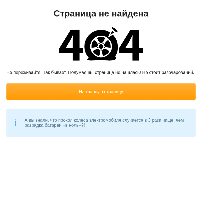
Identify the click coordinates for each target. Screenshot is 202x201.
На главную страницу (101, 91)
